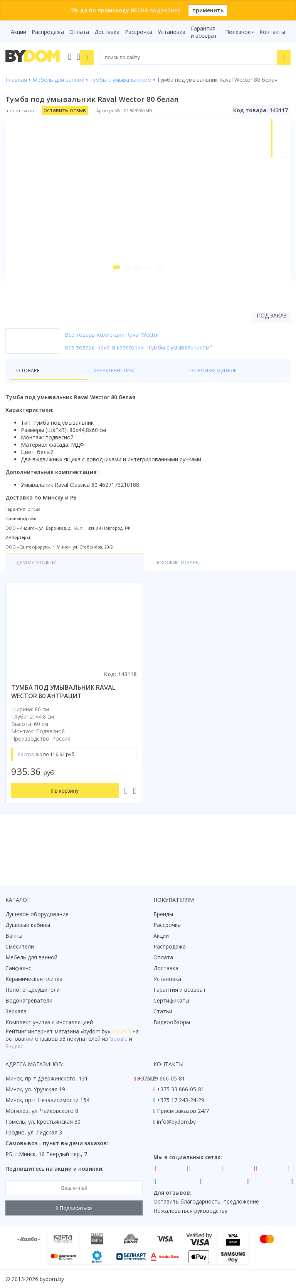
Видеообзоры (171, 1022)
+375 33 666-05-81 (180, 1089)
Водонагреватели (28, 1000)
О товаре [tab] (30, 407)
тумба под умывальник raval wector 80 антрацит (63, 729)
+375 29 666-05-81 (161, 1078)
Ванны (13, 935)
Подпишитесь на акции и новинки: (54, 1168)
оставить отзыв (65, 109)
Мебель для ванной (31, 957)
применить (208, 10)
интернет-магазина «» (69, 1031)
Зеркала (16, 1011)
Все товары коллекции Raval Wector (112, 371)
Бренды (163, 914)
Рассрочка (138, 31)
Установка (171, 31)
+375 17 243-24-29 (180, 1100)
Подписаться (74, 1208)
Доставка (106, 31)
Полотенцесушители (32, 989)
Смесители (19, 946)
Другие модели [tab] (39, 600)
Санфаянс (18, 968)
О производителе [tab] (142, 407)
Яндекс (14, 1046)
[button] (107, 304)
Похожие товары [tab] (110, 600)
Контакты (272, 31)
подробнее (165, 10)
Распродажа (48, 31)
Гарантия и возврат (204, 32)
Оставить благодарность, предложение (206, 1201)
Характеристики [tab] (79, 407)
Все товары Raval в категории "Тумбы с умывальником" (138, 383)
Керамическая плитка (33, 978)
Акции (18, 31)
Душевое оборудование (37, 914)
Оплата (79, 31)
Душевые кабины (27, 924)
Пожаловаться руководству (190, 1210)
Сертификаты (171, 1000)
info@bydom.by (176, 1121)
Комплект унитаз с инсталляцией (49, 1022)
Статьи (162, 1011)
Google (118, 1038)
